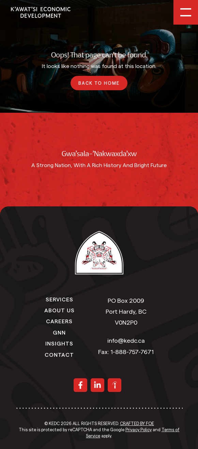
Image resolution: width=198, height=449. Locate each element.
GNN (59, 332)
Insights (59, 343)
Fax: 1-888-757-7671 (126, 352)
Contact (59, 354)
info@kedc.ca (126, 341)
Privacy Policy (138, 430)
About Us (59, 310)
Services (59, 299)
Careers (59, 320)
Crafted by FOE (137, 424)
